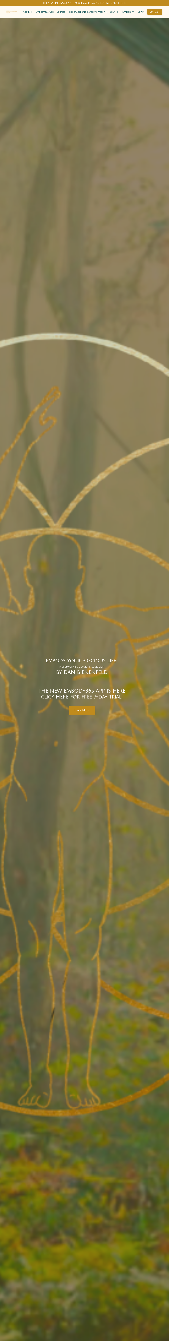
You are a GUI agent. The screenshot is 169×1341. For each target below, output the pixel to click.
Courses (61, 12)
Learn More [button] (81, 710)
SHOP (114, 12)
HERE (62, 697)
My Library (128, 12)
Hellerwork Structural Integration (88, 12)
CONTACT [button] (155, 12)
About (27, 12)
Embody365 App (45, 12)
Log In (141, 12)
